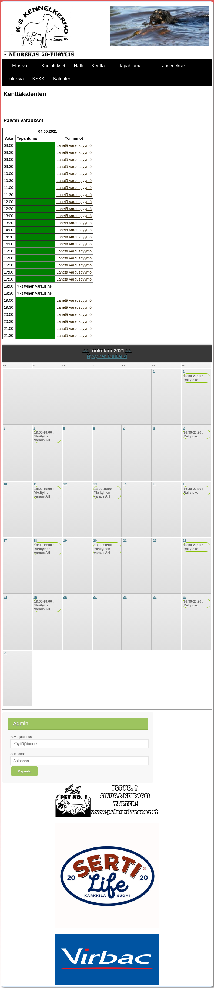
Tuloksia (15, 78)
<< (85, 350)
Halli (78, 65)
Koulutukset (53, 65)
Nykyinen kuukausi (107, 356)
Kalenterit (63, 78)
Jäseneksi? (173, 65)
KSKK (38, 78)
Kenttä (98, 65)
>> (128, 350)
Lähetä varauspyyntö (74, 145)
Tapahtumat (131, 65)
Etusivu (19, 65)
